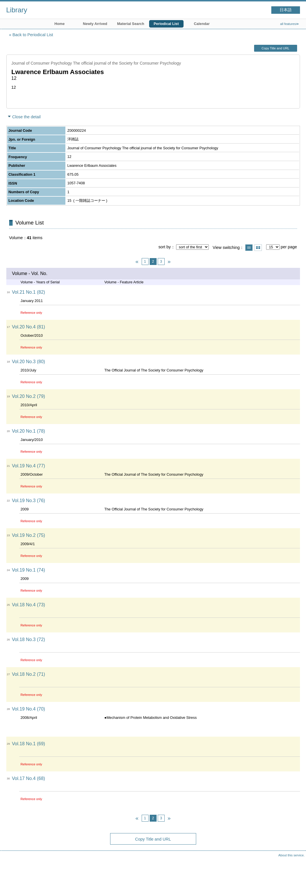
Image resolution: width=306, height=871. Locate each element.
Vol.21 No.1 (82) (28, 292)
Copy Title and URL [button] (275, 48)
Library (16, 10)
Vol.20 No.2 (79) (28, 396)
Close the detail (26, 117)
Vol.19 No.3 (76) (28, 500)
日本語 (286, 10)
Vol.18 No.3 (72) (28, 639)
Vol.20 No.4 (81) (28, 326)
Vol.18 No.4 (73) (28, 604)
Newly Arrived (95, 24)
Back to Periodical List (33, 34)
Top (296, 861)
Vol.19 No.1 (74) (28, 570)
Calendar (202, 24)
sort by (164, 247)
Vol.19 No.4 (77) (28, 465)
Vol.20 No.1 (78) (28, 431)
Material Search (130, 24)
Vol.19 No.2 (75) (28, 535)
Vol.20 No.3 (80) (28, 361)
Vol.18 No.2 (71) (28, 674)
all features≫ (289, 24)
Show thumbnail (258, 247)
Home (59, 24)
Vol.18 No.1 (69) (28, 743)
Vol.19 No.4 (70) (28, 709)
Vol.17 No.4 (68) (28, 778)
